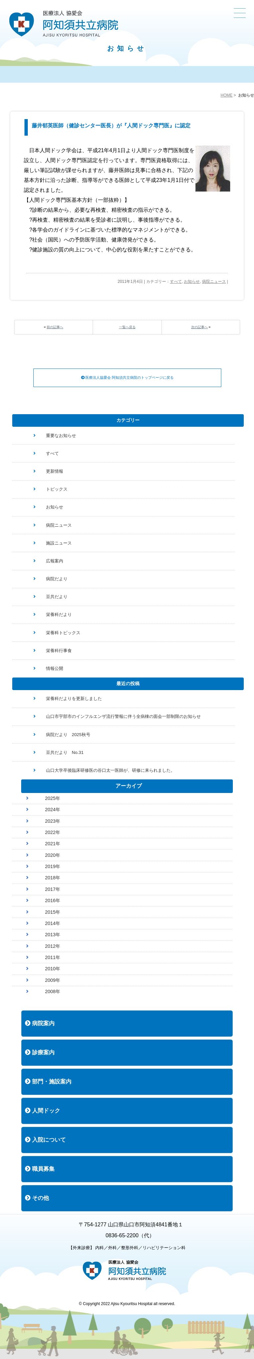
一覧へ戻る (127, 327)
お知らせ (192, 281)
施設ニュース (59, 543)
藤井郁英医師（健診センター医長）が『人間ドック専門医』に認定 (111, 125)
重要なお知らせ (61, 435)
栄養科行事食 (59, 650)
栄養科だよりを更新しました (74, 698)
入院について (45, 1140)
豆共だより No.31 (65, 752)
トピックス (56, 489)
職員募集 (40, 1169)
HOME (227, 95)
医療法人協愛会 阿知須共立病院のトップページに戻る (127, 377)
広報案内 (54, 560)
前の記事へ (55, 327)
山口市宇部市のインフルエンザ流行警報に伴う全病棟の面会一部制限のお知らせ (123, 716)
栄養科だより (59, 614)
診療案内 (40, 1052)
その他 (37, 1198)
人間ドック (42, 1111)
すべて (176, 281)
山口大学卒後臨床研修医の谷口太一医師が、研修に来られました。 (110, 770)
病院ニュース (214, 281)
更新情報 (54, 471)
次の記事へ (199, 327)
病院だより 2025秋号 (68, 734)
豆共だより (56, 596)
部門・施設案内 (48, 1081)
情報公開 (54, 668)
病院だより (56, 578)
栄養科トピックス (63, 632)
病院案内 (40, 1023)
